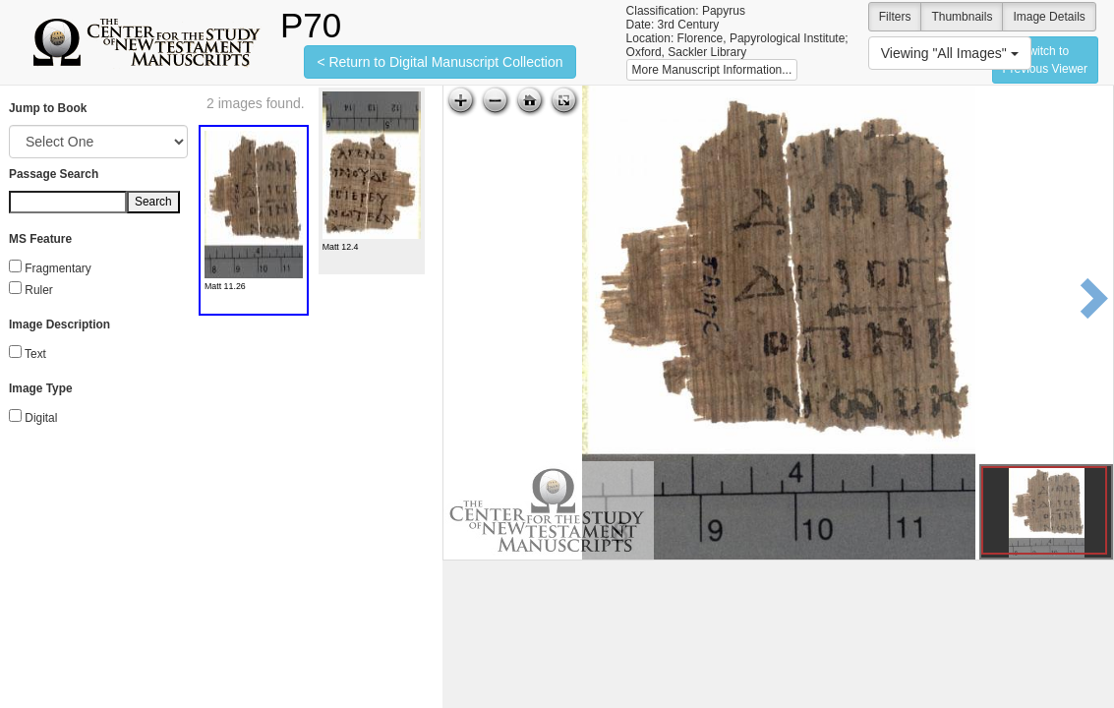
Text (35, 354)
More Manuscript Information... (712, 70)
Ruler (38, 290)
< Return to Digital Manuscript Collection (439, 62)
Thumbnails (961, 17)
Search (153, 201)
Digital (41, 418)
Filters (895, 17)
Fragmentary (57, 268)
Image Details (1049, 17)
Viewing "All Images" (950, 53)
